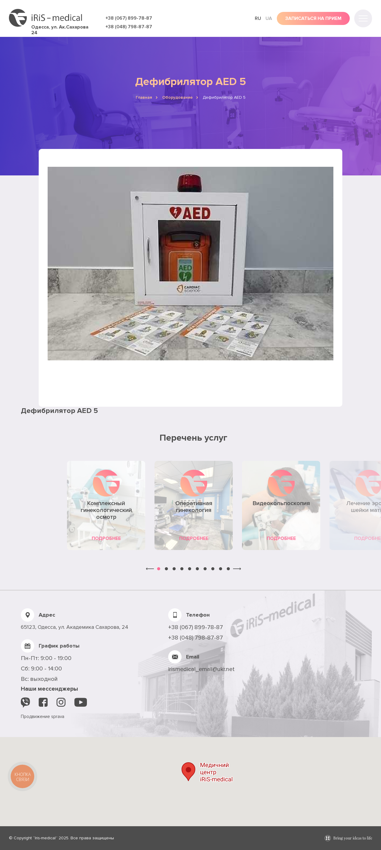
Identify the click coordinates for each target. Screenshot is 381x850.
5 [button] (190, 569)
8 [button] (213, 569)
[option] (106, 505)
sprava (57, 716)
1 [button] (159, 569)
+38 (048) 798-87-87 (128, 27)
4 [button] (182, 569)
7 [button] (205, 569)
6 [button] (197, 569)
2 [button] (166, 569)
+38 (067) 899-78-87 (128, 18)
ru (258, 18)
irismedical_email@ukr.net (201, 669)
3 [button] (174, 569)
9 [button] (221, 569)
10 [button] (228, 569)
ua (269, 18)
